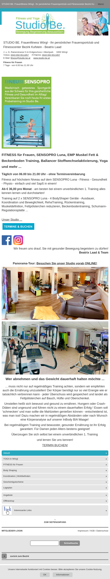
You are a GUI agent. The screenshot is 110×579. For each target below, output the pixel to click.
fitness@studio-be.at (20, 58)
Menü (101, 4)
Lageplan (7, 487)
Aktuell (6, 453)
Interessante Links (17, 510)
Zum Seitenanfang (55, 521)
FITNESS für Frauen (13, 464)
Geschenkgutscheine (13, 482)
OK (44, 574)
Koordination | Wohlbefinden (16, 476)
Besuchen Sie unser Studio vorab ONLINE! (66, 263)
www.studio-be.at (41, 58)
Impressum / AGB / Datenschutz (93, 530)
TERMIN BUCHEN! (55, 445)
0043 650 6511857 (20, 55)
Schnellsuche (71, 543)
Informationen (62, 574)
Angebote (8, 495)
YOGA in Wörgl (10, 459)
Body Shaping (10, 470)
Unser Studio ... (12, 219)
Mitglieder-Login (12, 530)
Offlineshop (8, 501)
